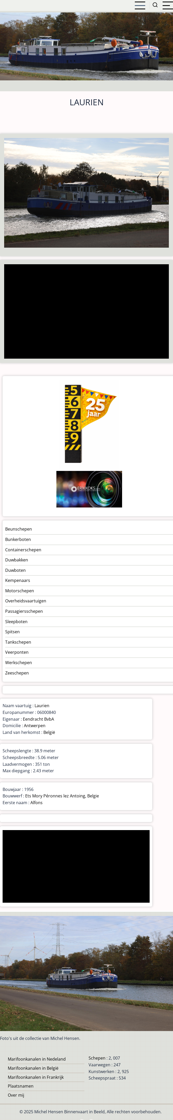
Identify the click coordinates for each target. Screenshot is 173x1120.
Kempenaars (17, 580)
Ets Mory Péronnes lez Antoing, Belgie (62, 796)
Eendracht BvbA (38, 719)
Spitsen (12, 632)
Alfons (36, 802)
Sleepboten (16, 621)
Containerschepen (23, 550)
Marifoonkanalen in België (33, 1068)
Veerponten (17, 652)
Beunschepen (18, 529)
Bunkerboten (18, 539)
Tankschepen (18, 642)
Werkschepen (18, 662)
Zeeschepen (17, 673)
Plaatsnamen (21, 1086)
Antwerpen (34, 725)
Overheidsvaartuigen (25, 601)
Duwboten (15, 570)
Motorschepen (19, 591)
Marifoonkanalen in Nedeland (37, 1059)
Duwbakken (16, 560)
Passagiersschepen (24, 611)
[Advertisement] (85, 312)
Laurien (42, 705)
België (49, 732)
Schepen (97, 1058)
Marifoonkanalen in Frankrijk (36, 1077)
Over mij (16, 1095)
